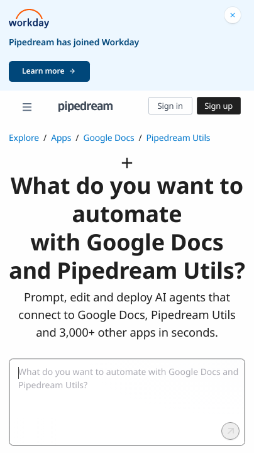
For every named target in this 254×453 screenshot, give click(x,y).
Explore (24, 138)
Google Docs (108, 138)
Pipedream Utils (178, 138)
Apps (61, 138)
